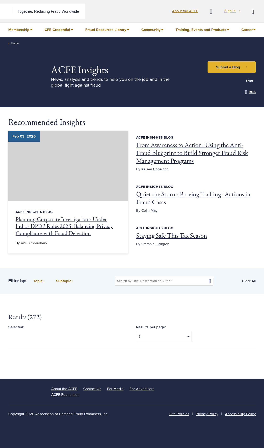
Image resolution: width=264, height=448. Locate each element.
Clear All (249, 281)
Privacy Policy (207, 414)
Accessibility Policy (240, 414)
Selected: (16, 327)
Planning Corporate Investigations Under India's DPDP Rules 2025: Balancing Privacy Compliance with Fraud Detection (64, 227)
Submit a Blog (228, 67)
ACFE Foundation (65, 394)
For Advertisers (142, 388)
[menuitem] (20, 30)
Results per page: (151, 327)
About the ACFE (185, 11)
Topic (39, 281)
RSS (250, 92)
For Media (115, 388)
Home (15, 43)
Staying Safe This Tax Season (171, 236)
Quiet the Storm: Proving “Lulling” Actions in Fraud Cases (193, 198)
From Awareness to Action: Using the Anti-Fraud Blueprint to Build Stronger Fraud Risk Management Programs (192, 153)
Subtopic (64, 281)
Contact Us (92, 388)
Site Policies (179, 414)
